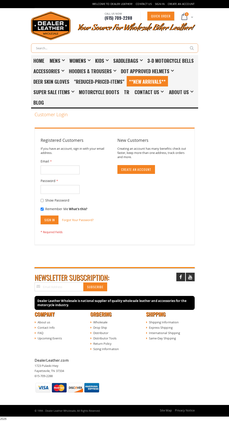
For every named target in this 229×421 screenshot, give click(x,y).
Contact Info (46, 327)
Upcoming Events (50, 338)
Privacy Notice (185, 410)
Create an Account (181, 4)
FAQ (40, 333)
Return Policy (102, 343)
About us (44, 322)
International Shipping (164, 333)
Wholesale (100, 322)
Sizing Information (106, 349)
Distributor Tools (104, 338)
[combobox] (114, 48)
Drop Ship (100, 327)
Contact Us (144, 4)
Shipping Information (164, 322)
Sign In (159, 4)
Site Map (166, 410)
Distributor (101, 333)
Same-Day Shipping (162, 338)
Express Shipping (161, 327)
